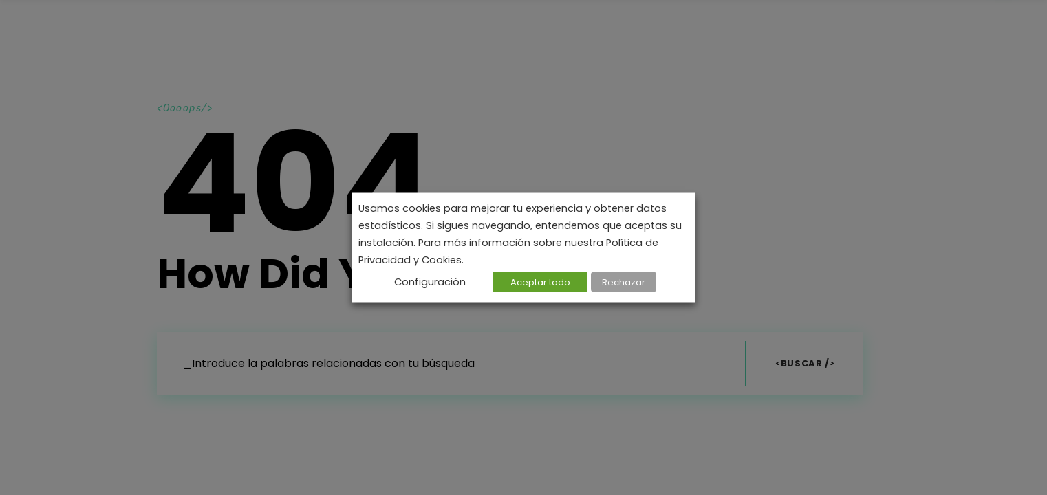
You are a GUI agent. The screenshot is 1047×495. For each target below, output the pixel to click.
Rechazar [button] (623, 282)
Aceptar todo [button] (540, 282)
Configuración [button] (430, 282)
